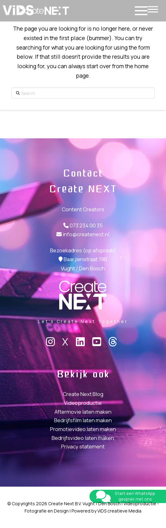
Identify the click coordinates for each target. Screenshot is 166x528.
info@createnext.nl (86, 234)
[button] (153, 8)
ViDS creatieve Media (119, 511)
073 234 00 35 (86, 225)
